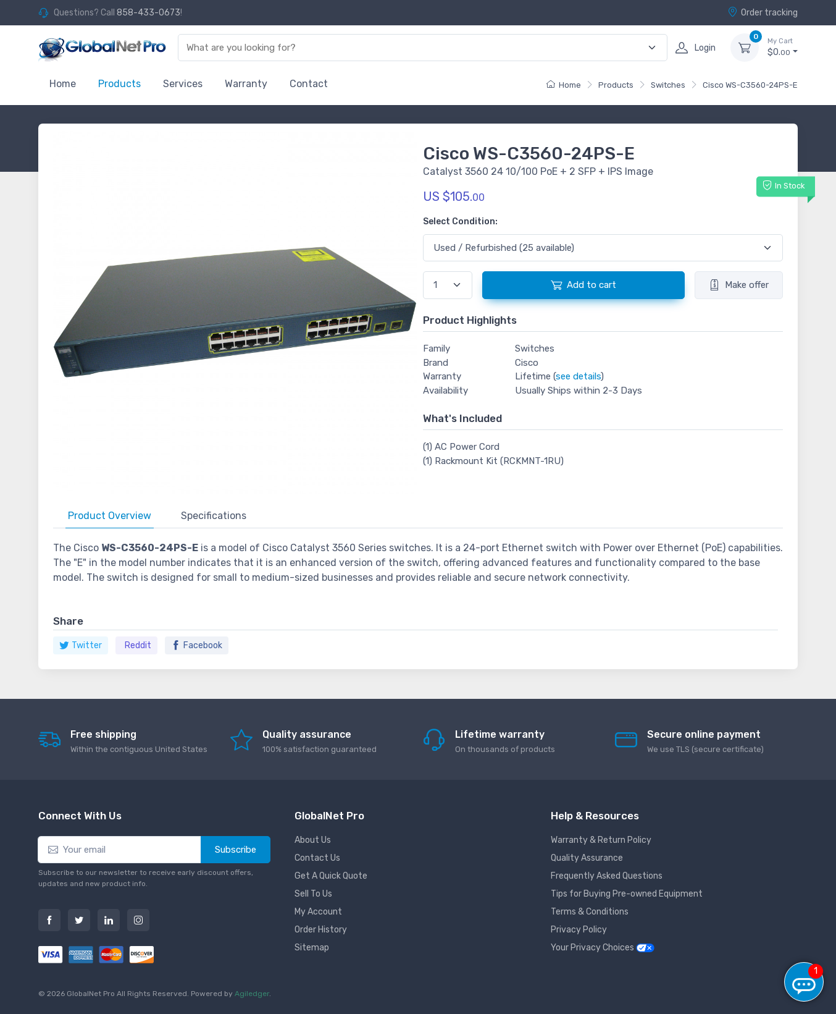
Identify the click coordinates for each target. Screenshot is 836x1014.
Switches (668, 85)
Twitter (80, 645)
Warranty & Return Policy (601, 840)
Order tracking (762, 12)
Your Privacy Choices (602, 947)
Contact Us (317, 858)
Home (62, 84)
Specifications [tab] (213, 516)
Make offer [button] (739, 284)
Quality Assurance (587, 858)
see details (578, 376)
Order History (321, 929)
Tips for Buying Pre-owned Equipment (627, 894)
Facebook (196, 645)
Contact (309, 84)
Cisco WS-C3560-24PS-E (750, 85)
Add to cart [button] (583, 284)
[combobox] (415, 48)
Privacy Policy (579, 929)
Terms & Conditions (590, 911)
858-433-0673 (148, 12)
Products (119, 84)
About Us (313, 840)
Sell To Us (313, 894)
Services (183, 84)
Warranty (246, 84)
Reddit (138, 645)
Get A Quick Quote (331, 876)
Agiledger (252, 993)
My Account (318, 911)
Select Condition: (460, 221)
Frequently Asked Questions (607, 876)
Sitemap (312, 947)
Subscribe (235, 849)
